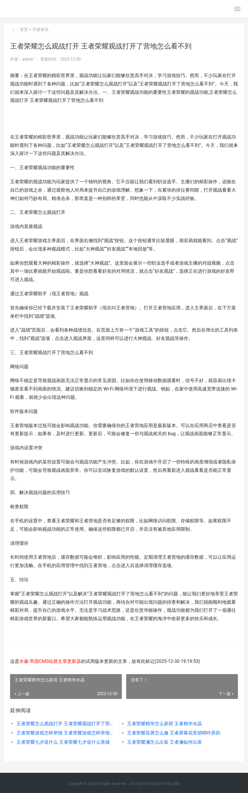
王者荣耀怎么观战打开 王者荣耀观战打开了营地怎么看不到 (66, 723)
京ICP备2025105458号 (146, 784)
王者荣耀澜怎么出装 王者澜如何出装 (164, 742)
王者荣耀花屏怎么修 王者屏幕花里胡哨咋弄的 (173, 733)
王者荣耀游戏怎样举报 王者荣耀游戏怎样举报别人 (66, 733)
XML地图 (172, 784)
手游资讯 (40, 29)
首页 (24, 29)
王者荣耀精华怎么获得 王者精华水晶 (164, 723)
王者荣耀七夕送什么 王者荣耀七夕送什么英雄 (63, 742)
